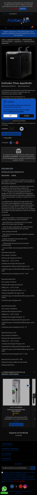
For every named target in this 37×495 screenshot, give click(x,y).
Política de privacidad (16, 111)
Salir (10, 116)
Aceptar (26, 116)
